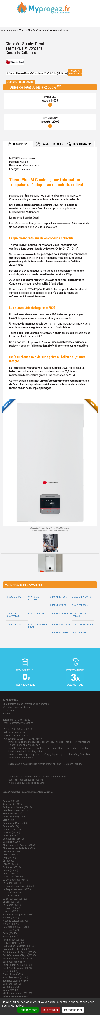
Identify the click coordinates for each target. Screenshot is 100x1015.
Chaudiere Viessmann (82, 624)
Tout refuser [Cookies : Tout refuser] (50, 1010)
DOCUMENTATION (79, 144)
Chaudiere (11, 30)
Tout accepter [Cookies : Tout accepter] (28, 1010)
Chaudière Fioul (58, 597)
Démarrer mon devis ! (20, 81)
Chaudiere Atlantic (81, 597)
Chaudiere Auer (58, 605)
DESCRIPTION (17, 144)
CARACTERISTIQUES (49, 144)
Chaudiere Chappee (38, 613)
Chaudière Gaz (13, 597)
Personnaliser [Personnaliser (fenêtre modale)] (73, 1010)
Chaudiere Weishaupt (60, 633)
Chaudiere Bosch (80, 605)
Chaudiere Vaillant (60, 624)
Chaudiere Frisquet (16, 624)
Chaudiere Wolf (80, 633)
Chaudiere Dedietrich (61, 613)
